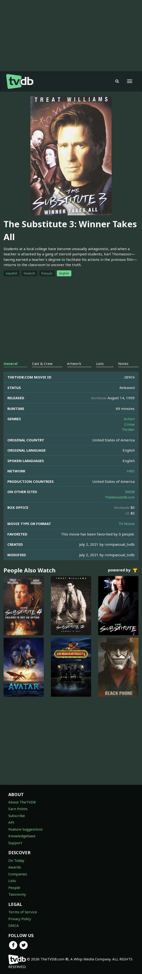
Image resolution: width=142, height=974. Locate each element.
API (11, 822)
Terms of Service (22, 911)
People (14, 887)
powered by (123, 570)
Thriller (128, 429)
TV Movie (127, 523)
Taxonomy (17, 894)
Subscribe (16, 815)
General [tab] (10, 363)
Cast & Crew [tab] (42, 363)
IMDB (130, 491)
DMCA (13, 925)
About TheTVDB (22, 802)
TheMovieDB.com (120, 497)
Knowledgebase (21, 835)
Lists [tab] (100, 363)
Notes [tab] (123, 363)
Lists (12, 880)
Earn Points (18, 808)
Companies (17, 874)
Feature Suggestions (25, 829)
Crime (129, 424)
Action (129, 418)
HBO (131, 471)
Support (15, 842)
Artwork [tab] (74, 363)
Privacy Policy (19, 918)
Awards (14, 867)
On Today (16, 860)
